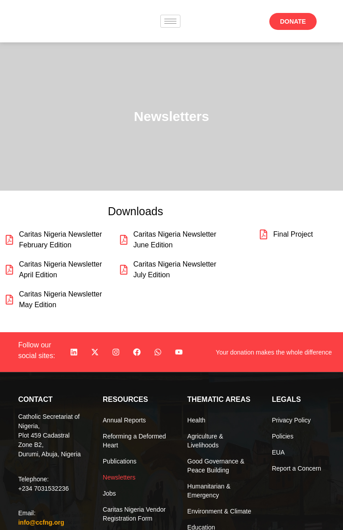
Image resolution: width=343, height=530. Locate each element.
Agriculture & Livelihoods (205, 441)
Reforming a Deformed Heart (134, 441)
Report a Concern (297, 468)
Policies (282, 436)
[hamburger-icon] (170, 21)
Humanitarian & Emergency (208, 491)
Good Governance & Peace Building (215, 466)
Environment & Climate (219, 511)
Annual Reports (124, 420)
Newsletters (119, 477)
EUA (278, 452)
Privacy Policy (291, 420)
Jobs (109, 493)
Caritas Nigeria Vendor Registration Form (134, 514)
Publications (120, 461)
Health (196, 420)
